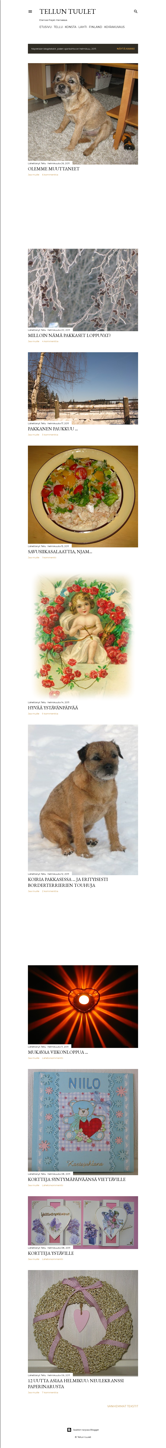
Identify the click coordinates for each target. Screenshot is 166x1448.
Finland (95, 27)
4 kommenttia (50, 341)
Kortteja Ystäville (51, 1253)
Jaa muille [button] (33, 174)
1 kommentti (49, 557)
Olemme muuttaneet (54, 169)
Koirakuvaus (114, 27)
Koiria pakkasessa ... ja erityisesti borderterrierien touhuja (68, 882)
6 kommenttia (50, 174)
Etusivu (45, 27)
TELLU (58, 27)
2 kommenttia (50, 891)
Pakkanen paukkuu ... (53, 429)
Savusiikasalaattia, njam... (60, 551)
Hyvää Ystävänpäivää (53, 708)
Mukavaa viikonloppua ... (58, 1052)
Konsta (70, 27)
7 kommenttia (50, 1392)
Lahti (82, 27)
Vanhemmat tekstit (122, 1406)
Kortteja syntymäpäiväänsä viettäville (77, 1179)
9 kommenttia (50, 713)
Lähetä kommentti (52, 1058)
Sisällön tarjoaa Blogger (83, 1430)
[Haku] (135, 10)
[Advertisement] (83, 212)
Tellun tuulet (67, 11)
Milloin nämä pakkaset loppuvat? (69, 335)
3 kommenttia (50, 434)
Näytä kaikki (126, 48)
